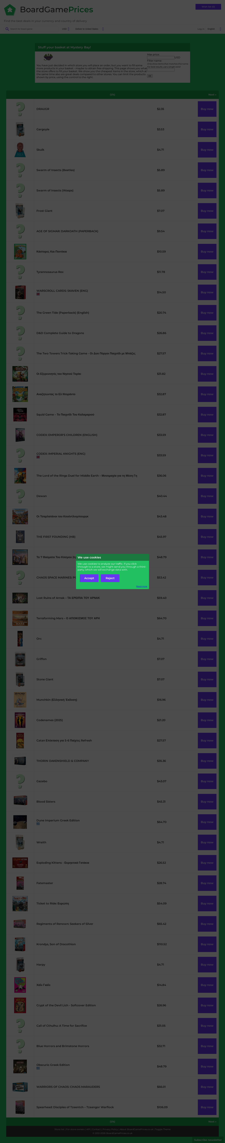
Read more (141, 586)
